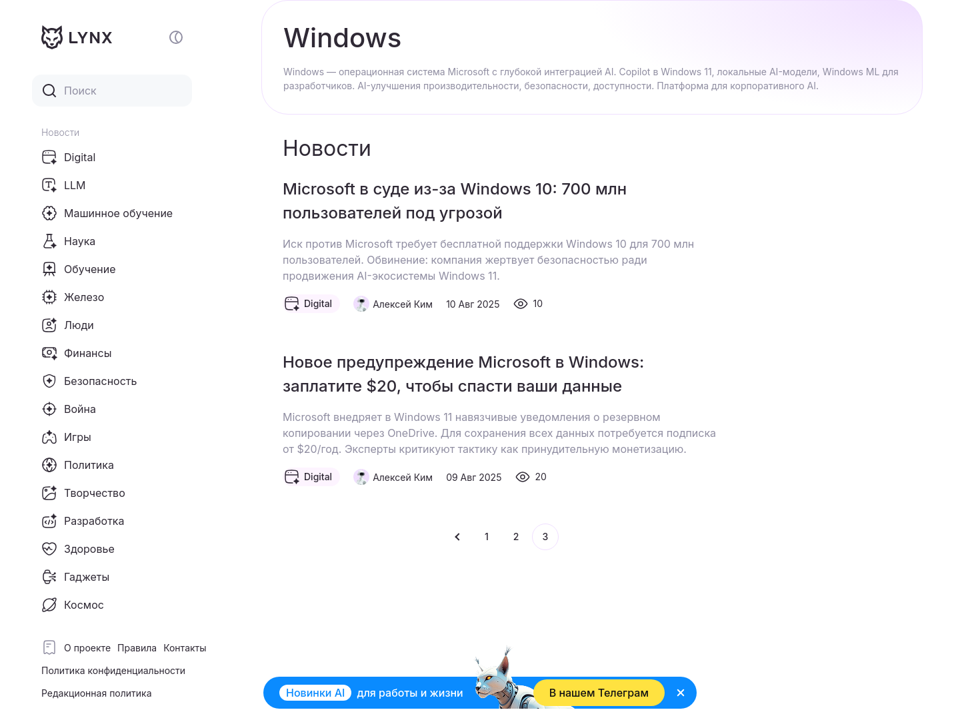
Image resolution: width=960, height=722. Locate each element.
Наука (68, 241)
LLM (63, 185)
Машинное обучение (107, 213)
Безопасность (89, 381)
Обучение (78, 269)
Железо (72, 297)
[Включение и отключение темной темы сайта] (176, 37)
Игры (66, 437)
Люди (67, 325)
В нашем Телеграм (599, 692)
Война (68, 409)
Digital (68, 157)
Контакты (184, 647)
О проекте (87, 647)
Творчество (83, 493)
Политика (77, 465)
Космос (72, 605)
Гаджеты (75, 577)
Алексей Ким (403, 304)
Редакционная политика (96, 693)
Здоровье (78, 549)
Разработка (83, 521)
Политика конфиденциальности (113, 670)
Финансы (76, 353)
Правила (137, 647)
